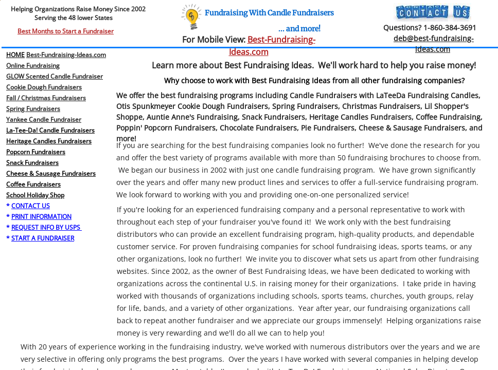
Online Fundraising (33, 65)
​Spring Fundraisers (33, 108)
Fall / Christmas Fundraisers (46, 98)
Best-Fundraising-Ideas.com (66, 54)
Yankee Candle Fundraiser (43, 119)
